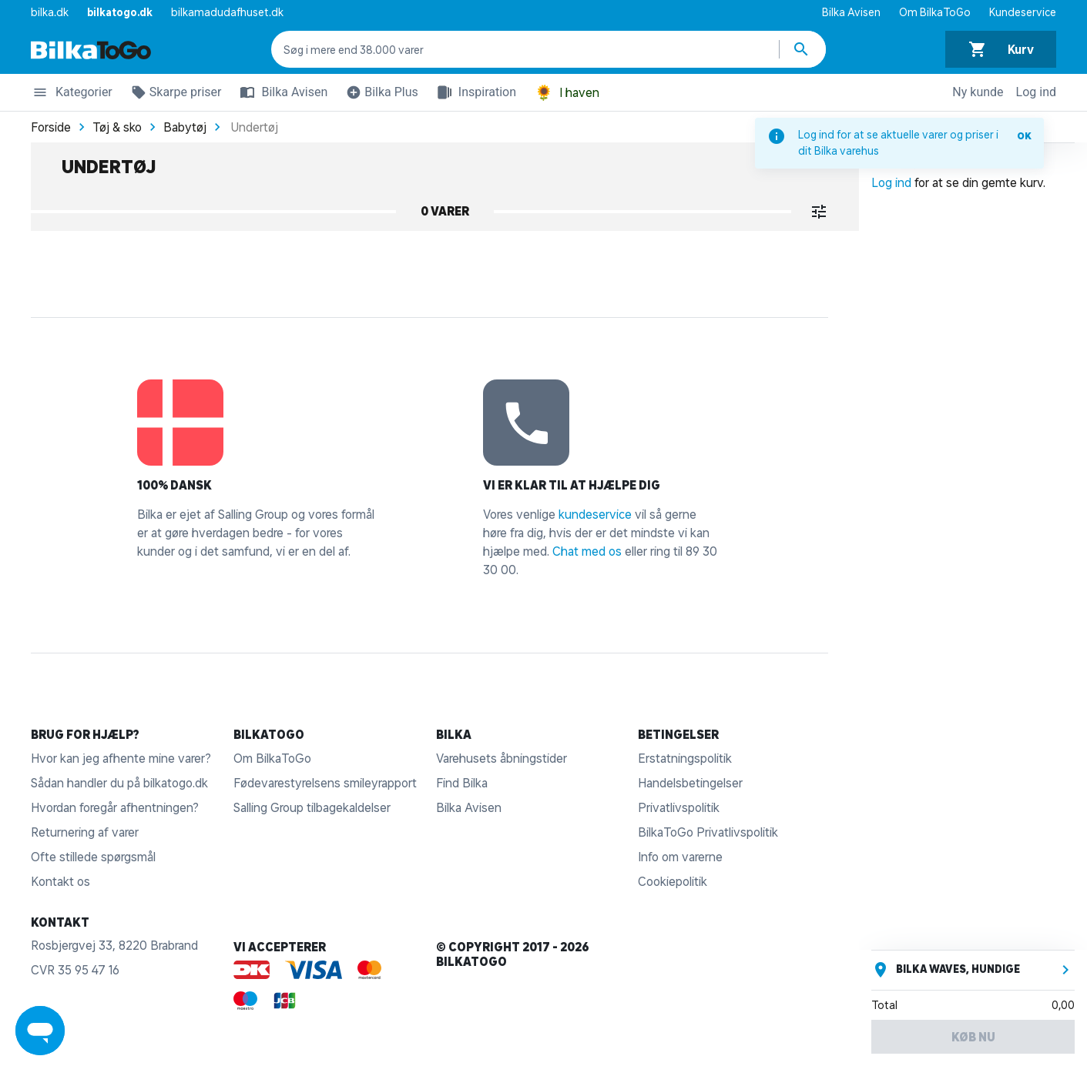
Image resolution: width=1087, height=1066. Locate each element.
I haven (567, 93)
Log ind (1036, 92)
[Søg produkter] (803, 49)
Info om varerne (680, 857)
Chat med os (587, 551)
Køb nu (973, 1037)
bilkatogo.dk (120, 12)
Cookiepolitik (672, 881)
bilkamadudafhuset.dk (227, 12)
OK (1024, 136)
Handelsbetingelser (690, 783)
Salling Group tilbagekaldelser (312, 807)
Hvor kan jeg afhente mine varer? (121, 758)
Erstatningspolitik (685, 758)
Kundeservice (1022, 12)
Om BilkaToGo (935, 12)
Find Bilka (462, 783)
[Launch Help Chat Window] (40, 1030)
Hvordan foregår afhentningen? (115, 807)
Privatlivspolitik (679, 807)
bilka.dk (50, 12)
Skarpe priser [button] (173, 95)
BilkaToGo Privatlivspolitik (708, 832)
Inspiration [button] (473, 92)
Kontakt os (60, 881)
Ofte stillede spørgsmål (93, 857)
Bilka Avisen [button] (280, 92)
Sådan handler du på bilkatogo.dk (119, 783)
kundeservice (595, 514)
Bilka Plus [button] (379, 95)
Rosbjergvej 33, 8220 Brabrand (114, 945)
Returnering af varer (85, 832)
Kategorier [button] (71, 95)
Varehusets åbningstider (501, 758)
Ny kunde (977, 92)
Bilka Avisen (851, 12)
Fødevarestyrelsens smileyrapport (325, 783)
